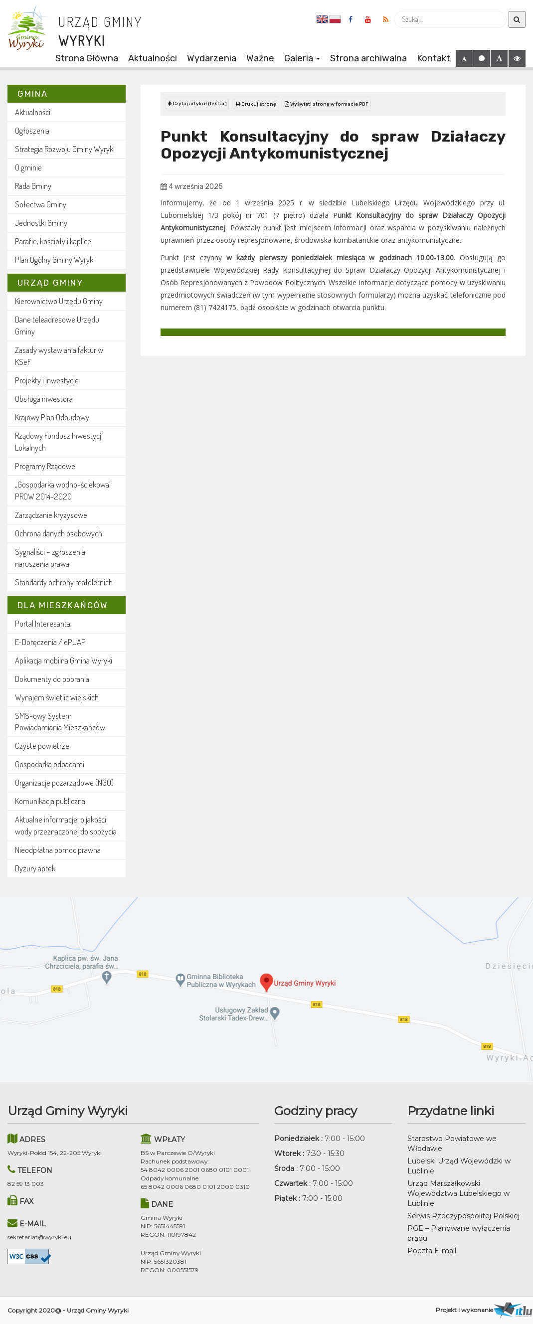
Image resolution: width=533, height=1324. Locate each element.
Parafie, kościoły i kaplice (53, 241)
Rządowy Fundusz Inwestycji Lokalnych (59, 441)
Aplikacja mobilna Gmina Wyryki (63, 660)
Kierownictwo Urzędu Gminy (59, 301)
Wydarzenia (211, 58)
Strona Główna (86, 58)
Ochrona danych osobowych (58, 533)
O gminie (28, 167)
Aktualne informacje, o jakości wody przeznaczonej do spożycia (66, 825)
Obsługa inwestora (44, 398)
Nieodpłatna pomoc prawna (58, 849)
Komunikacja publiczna (50, 801)
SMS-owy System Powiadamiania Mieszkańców (60, 721)
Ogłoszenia (32, 130)
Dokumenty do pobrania (52, 678)
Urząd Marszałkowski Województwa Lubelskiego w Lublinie (458, 1193)
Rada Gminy (33, 185)
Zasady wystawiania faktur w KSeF (59, 355)
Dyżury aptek (35, 868)
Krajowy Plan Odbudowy (52, 417)
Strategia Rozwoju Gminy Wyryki (65, 149)
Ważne (260, 58)
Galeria (302, 58)
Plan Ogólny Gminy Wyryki (55, 259)
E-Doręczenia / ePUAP (50, 642)
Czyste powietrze (42, 745)
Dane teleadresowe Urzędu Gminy (57, 325)
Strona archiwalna (368, 58)
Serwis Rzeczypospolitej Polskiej (463, 1215)
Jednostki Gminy (41, 222)
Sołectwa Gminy (40, 204)
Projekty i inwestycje (47, 380)
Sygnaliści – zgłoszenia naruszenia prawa (50, 557)
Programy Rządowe (45, 466)
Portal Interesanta (42, 623)
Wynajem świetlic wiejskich (57, 697)
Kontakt (433, 58)
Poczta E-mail (431, 1250)
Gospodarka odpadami (49, 764)
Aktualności (152, 58)
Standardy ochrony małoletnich (64, 582)
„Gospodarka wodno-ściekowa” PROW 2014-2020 (63, 490)
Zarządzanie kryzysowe (51, 514)
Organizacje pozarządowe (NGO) (64, 782)
